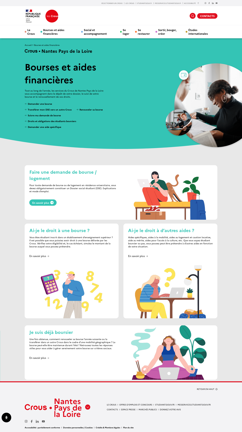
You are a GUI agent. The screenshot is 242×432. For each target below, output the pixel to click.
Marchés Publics (148, 409)
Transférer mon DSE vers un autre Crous (50, 109)
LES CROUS (129, 3)
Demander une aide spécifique (44, 127)
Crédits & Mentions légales (108, 427)
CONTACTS (207, 16)
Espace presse (128, 409)
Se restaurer (144, 31)
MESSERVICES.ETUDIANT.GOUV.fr (168, 3)
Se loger (126, 31)
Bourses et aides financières (53, 31)
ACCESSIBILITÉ (191, 3)
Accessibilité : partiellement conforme (42, 427)
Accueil (28, 45)
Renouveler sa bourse (91, 109)
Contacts (112, 409)
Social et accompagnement (95, 31)
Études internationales (198, 31)
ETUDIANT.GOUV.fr (144, 3)
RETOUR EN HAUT (205, 389)
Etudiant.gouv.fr (165, 404)
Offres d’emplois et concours (135, 404)
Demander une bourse (40, 103)
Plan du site (128, 427)
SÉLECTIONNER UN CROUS (112, 3)
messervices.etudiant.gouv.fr (194, 404)
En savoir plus (43, 202)
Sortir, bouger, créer (167, 31)
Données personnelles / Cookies (78, 427)
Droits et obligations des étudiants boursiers (52, 121)
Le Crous (31, 31)
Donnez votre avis (170, 409)
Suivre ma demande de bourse (44, 115)
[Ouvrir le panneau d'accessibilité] (6, 417)
